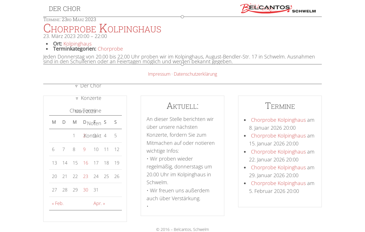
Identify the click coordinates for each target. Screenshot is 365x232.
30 (85, 190)
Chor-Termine (85, 110)
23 (85, 176)
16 (85, 163)
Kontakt (92, 135)
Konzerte (91, 97)
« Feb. (58, 203)
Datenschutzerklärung (195, 74)
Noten (94, 123)
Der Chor (65, 8)
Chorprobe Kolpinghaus (278, 119)
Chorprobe (110, 48)
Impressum (159, 74)
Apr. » (99, 203)
